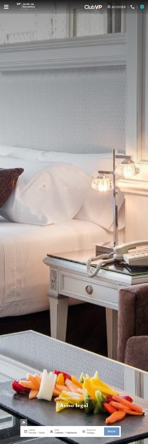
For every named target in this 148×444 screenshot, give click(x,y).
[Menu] (6, 6)
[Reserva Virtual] (24, 422)
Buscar (112, 431)
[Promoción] (94, 432)
